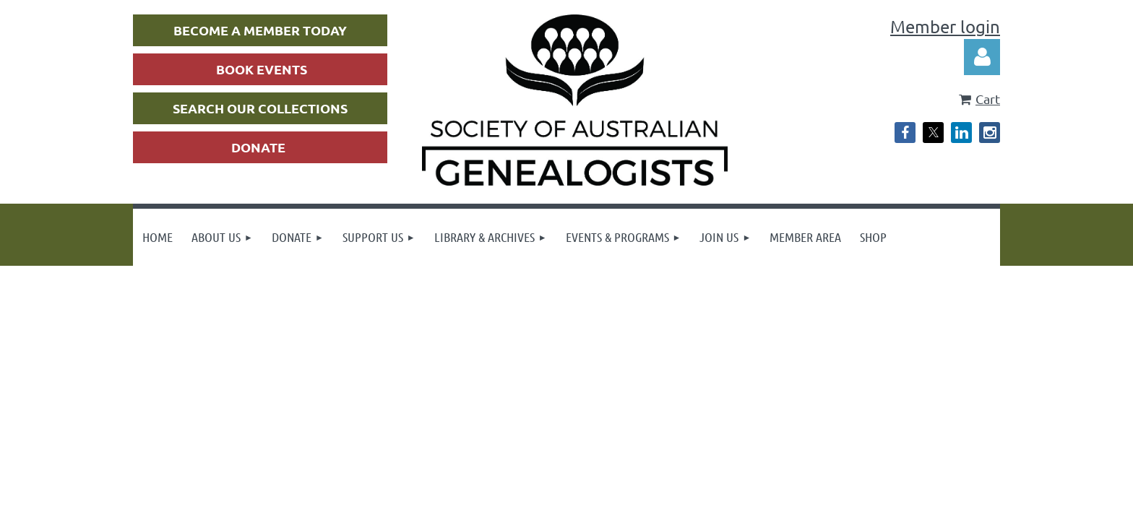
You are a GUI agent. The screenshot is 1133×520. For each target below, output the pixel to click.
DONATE (258, 147)
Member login (945, 26)
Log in (982, 57)
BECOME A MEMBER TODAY (260, 30)
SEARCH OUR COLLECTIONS (260, 108)
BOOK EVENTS (261, 69)
